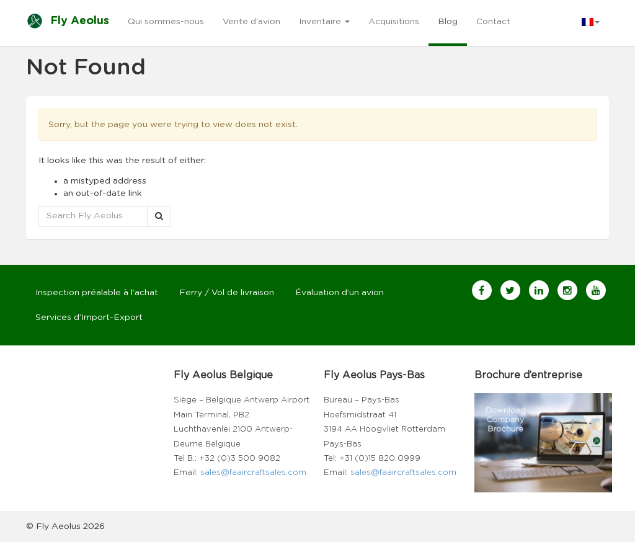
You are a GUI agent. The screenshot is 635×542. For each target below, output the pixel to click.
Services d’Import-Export (89, 317)
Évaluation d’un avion (339, 292)
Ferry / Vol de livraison (226, 292)
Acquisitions (393, 21)
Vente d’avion (251, 21)
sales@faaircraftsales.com (253, 473)
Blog (448, 21)
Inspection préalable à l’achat (96, 292)
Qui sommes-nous (166, 21)
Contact (493, 21)
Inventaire (324, 21)
